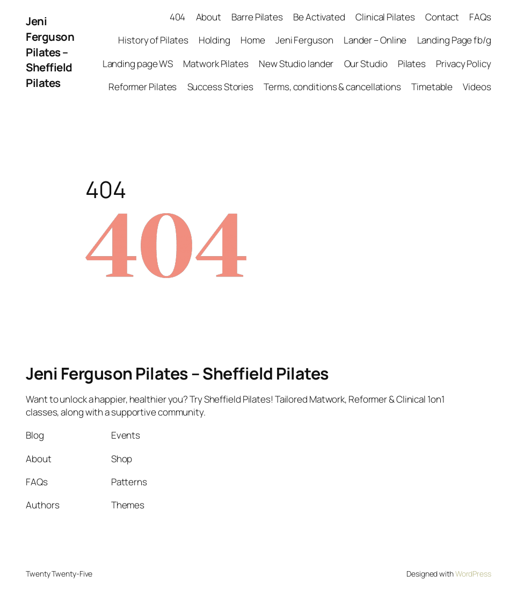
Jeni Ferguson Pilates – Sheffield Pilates (50, 51)
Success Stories (220, 87)
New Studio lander (296, 63)
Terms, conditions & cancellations (332, 87)
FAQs (480, 17)
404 (178, 17)
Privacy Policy (463, 63)
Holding (214, 40)
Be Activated (319, 17)
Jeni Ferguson (304, 40)
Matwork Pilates (216, 63)
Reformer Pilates (142, 87)
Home (253, 40)
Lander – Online (375, 40)
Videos (477, 87)
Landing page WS (138, 63)
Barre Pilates (257, 17)
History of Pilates (153, 40)
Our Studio (366, 63)
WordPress (473, 573)
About (209, 17)
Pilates (412, 63)
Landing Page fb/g (454, 40)
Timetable (432, 87)
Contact (442, 17)
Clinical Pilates (384, 17)
